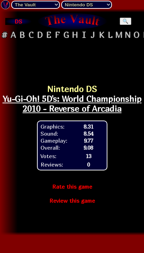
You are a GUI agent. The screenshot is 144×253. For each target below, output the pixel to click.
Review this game (72, 200)
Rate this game (72, 186)
